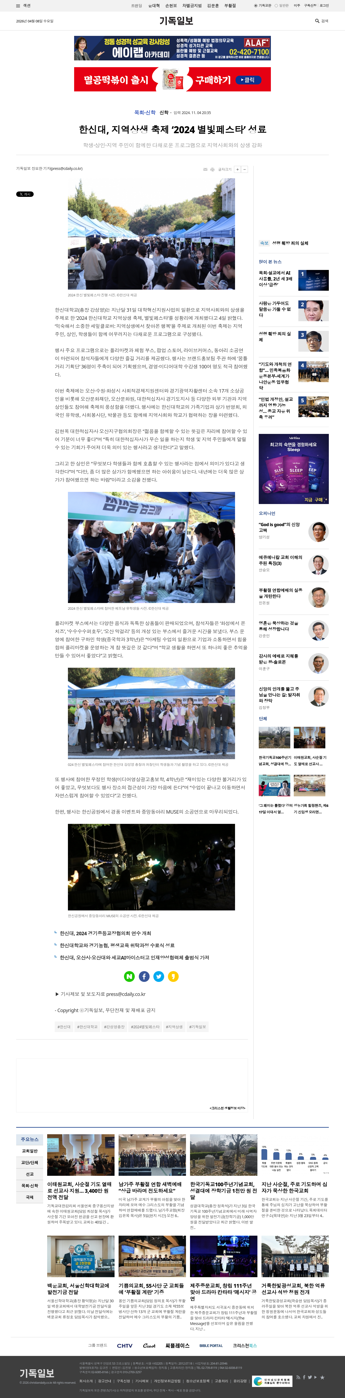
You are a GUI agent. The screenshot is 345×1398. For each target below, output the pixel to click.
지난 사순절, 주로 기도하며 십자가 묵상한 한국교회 (294, 1187)
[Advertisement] (293, 199)
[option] (276, 748)
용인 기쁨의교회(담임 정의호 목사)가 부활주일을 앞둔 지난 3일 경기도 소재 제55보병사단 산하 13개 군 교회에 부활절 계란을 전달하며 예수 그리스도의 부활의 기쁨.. (152, 1309)
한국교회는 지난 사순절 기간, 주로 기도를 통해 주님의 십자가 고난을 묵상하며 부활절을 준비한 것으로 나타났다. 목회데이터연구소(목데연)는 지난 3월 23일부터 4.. (294, 1207)
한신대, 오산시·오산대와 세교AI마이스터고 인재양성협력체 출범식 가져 (134, 957)
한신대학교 (89, 1026)
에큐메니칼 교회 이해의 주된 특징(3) (280, 560)
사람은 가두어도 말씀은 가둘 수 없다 (275, 309)
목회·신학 (145, 112)
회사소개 (86, 1381)
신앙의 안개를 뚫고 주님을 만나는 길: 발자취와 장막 (279, 695)
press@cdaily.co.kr (66, 168)
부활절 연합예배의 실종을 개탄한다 (280, 593)
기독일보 (198, 1026)
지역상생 (175, 1026)
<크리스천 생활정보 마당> (227, 1108)
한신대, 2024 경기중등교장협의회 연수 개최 (105, 933)
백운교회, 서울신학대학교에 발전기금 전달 (78, 1289)
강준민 (264, 635)
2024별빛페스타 (146, 1026)
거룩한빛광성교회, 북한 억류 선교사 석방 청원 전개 (293, 1289)
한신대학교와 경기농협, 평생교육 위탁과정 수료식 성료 (117, 945)
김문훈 (213, 5)
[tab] (29, 1151)
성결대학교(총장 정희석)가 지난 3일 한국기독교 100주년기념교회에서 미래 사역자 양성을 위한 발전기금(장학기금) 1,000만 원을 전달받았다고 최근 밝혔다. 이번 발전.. (223, 1216)
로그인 (324, 5)
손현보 (171, 5)
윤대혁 (154, 5)
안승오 (264, 570)
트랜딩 (136, 5)
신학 (164, 112)
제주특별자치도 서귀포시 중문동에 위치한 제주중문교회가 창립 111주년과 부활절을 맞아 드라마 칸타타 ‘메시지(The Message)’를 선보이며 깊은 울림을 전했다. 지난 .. (223, 1318)
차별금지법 (192, 5)
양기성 (264, 537)
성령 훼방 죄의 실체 (290, 243)
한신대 (65, 1026)
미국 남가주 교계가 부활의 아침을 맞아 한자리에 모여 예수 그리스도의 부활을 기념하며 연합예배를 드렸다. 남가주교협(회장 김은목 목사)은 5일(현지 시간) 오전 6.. (152, 1207)
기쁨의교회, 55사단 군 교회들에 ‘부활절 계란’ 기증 (151, 1289)
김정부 (264, 707)
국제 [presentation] (30, 1197)
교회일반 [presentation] (29, 1151)
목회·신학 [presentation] (29, 1185)
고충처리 (221, 1381)
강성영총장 (115, 1026)
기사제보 (142, 1381)
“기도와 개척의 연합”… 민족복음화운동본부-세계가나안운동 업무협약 (275, 376)
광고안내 (105, 1381)
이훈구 (264, 668)
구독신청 (310, 5)
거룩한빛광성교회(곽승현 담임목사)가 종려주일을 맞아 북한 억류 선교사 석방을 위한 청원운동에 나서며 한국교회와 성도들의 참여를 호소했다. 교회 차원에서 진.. (294, 1309)
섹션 (23, 6)
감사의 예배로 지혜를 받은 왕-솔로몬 (278, 659)
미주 (297, 5)
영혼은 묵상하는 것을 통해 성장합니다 (278, 626)
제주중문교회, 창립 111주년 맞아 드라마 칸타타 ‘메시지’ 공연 (223, 1292)
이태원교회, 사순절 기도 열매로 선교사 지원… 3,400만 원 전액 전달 (79, 1191)
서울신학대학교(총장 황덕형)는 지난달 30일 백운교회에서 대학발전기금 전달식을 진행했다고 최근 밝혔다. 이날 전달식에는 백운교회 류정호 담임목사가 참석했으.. (80, 1309)
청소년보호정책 (197, 1381)
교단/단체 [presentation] (29, 1162)
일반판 (283, 5)
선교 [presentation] (30, 1174)
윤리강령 (240, 1381)
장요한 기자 (41, 168)
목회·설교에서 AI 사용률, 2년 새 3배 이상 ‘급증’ (275, 279)
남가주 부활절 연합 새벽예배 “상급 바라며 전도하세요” (150, 1187)
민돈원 (264, 602)
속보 (264, 243)
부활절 (230, 5)
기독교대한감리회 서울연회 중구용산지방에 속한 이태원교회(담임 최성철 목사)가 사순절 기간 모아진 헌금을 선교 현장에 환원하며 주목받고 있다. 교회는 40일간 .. (80, 1214)
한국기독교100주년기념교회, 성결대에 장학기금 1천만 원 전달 (223, 1191)
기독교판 (265, 5)
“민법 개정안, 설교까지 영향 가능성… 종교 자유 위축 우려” (276, 408)
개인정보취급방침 (167, 1381)
